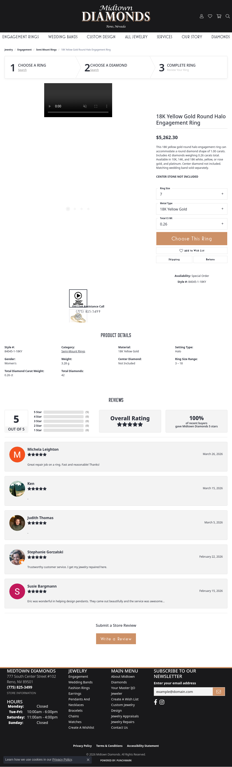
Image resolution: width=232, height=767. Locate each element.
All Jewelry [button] (136, 36)
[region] (78, 151)
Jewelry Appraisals (125, 716)
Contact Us (119, 727)
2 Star (38, 426)
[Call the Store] (19, 687)
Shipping (174, 259)
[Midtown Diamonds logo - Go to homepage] (116, 16)
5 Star (38, 412)
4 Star (38, 417)
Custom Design (101, 36)
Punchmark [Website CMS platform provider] (124, 760)
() (87, 412)
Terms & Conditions (109, 746)
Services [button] (164, 36)
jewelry (9, 49)
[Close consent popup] (88, 759)
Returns (210, 259)
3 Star (38, 421)
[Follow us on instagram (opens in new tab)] (162, 702)
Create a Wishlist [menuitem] (81, 727)
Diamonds (220, 36)
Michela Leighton (43, 449)
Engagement (24, 49)
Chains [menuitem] (73, 716)
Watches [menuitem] (74, 722)
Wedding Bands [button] (62, 36)
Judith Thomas (40, 517)
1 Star (38, 430)
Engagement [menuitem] (78, 676)
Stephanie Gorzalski (45, 551)
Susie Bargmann (42, 586)
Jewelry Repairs (122, 722)
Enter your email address (175, 683)
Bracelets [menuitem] (75, 710)
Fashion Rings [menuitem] (79, 688)
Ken (30, 483)
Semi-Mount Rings (46, 49)
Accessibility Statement (143, 746)
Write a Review (116, 638)
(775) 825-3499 (88, 311)
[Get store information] (21, 693)
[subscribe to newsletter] (219, 691)
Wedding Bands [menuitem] (80, 682)
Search (22, 70)
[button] (201, 16)
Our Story (192, 36)
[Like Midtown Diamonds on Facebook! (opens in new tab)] (155, 702)
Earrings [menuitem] (74, 693)
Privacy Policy (82, 746)
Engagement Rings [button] (20, 36)
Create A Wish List (125, 699)
